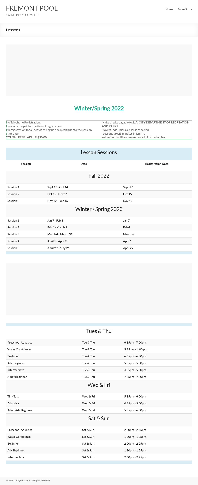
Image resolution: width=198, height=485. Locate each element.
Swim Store (185, 9)
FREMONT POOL (32, 8)
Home (169, 9)
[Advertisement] (99, 70)
